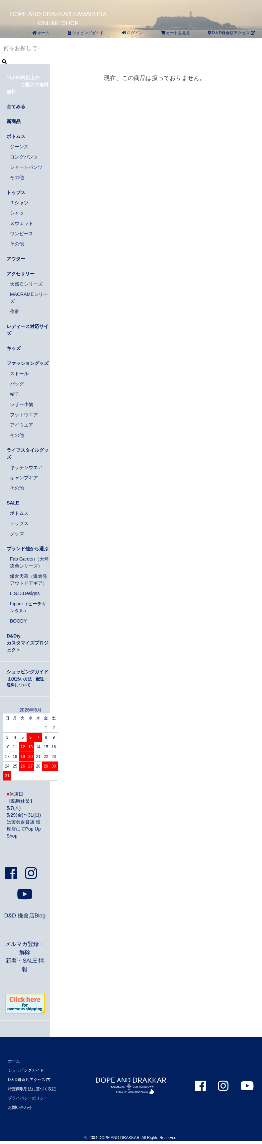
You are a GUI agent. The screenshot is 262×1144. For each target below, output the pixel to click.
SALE (13, 502)
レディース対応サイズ (27, 330)
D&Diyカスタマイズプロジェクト (27, 642)
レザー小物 (21, 404)
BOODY (18, 621)
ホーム (41, 33)
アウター (16, 258)
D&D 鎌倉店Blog (25, 915)
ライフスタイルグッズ (27, 453)
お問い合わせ (20, 1107)
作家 (14, 311)
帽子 (14, 394)
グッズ (17, 533)
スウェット (21, 223)
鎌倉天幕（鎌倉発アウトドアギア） (28, 579)
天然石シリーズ (26, 284)
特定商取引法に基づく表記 (32, 1089)
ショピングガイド (86, 33)
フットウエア (24, 414)
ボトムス (16, 136)
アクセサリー (21, 273)
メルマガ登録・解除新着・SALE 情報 (24, 957)
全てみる (16, 106)
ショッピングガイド (27, 678)
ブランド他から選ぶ (27, 548)
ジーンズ (19, 146)
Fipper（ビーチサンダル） (28, 607)
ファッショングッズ (27, 363)
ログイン (132, 33)
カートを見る (175, 33)
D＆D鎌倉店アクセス (231, 33)
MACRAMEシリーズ (29, 298)
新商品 (14, 121)
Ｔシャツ (19, 202)
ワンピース (21, 233)
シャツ (17, 213)
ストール (19, 373)
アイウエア (21, 425)
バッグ (17, 383)
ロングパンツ (24, 157)
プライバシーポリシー (28, 1098)
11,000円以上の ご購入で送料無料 (27, 84)
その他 (17, 177)
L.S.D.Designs (25, 593)
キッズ (14, 348)
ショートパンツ (26, 167)
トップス (16, 192)
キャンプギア (24, 477)
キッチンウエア (26, 467)
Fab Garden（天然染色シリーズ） (29, 562)
